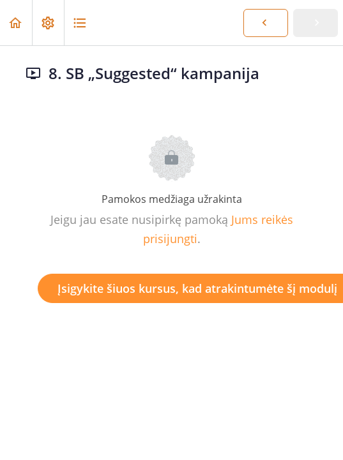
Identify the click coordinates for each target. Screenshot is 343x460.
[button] (16, 22)
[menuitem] (48, 22)
